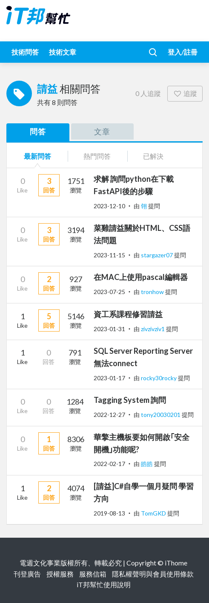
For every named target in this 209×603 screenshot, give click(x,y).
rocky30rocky (159, 378)
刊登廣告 (27, 574)
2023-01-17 (109, 378)
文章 (102, 131)
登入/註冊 (183, 52)
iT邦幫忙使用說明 (104, 584)
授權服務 (60, 574)
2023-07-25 (109, 291)
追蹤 (185, 93)
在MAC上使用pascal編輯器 (141, 277)
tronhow (153, 291)
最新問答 (37, 156)
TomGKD (154, 513)
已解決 (153, 156)
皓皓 (147, 463)
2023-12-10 (109, 206)
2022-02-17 (109, 463)
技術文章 (62, 52)
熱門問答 (97, 156)
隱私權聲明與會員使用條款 (153, 574)
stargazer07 (157, 255)
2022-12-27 (109, 414)
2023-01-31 (109, 328)
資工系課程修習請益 (128, 314)
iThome (176, 563)
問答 (38, 131)
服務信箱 (92, 574)
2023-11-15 (109, 255)
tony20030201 (161, 414)
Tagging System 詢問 (130, 400)
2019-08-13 (109, 513)
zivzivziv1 (153, 328)
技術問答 (25, 52)
